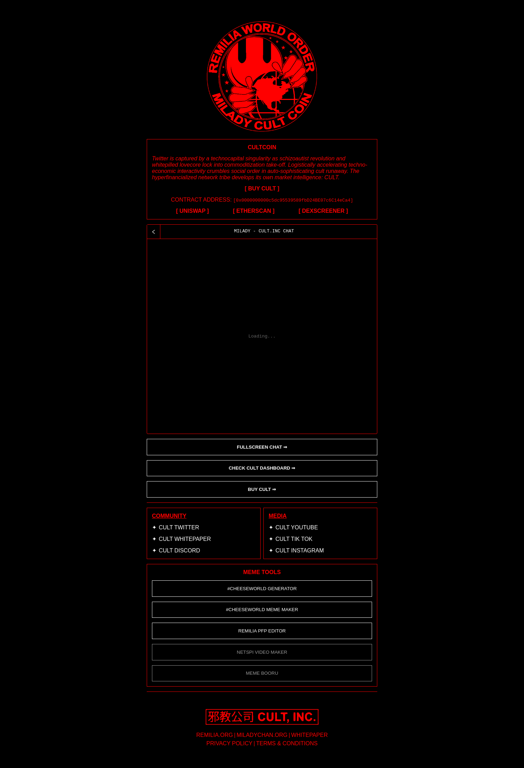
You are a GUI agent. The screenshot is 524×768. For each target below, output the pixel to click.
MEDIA (278, 516)
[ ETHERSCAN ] (254, 211)
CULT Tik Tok (293, 539)
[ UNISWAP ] (192, 211)
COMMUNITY (169, 516)
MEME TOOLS (262, 572)
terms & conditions (287, 743)
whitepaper (309, 735)
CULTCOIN (262, 147)
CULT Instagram (299, 550)
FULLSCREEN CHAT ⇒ (262, 447)
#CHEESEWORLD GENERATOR (262, 588)
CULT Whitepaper (185, 539)
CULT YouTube (296, 527)
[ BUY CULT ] (262, 188)
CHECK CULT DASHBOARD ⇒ (262, 468)
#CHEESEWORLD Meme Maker (262, 609)
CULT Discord (179, 550)
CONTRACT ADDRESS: (262, 200)
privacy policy (229, 743)
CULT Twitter (179, 527)
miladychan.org (262, 735)
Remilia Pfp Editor (262, 630)
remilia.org (214, 735)
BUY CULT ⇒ (262, 489)
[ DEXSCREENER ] (323, 211)
